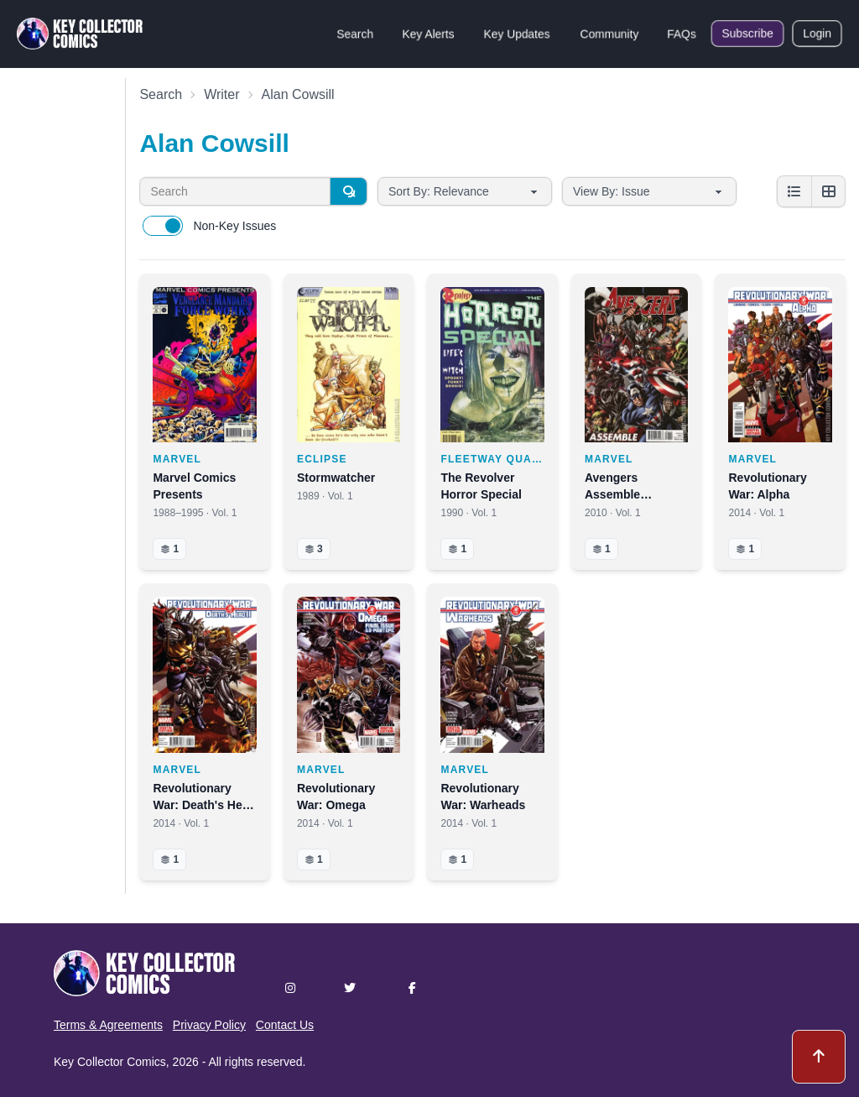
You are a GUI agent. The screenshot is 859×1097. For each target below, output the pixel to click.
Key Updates (516, 33)
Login (817, 33)
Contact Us (285, 1025)
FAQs (681, 33)
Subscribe (747, 33)
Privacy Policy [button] (209, 1025)
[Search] (348, 191)
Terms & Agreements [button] (108, 1025)
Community (609, 33)
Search (354, 33)
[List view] (794, 191)
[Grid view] (828, 191)
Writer (221, 94)
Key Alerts (428, 33)
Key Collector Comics (110, 1061)
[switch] (163, 226)
